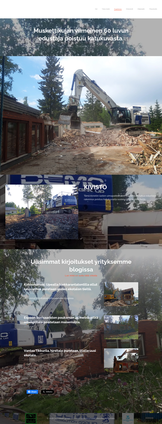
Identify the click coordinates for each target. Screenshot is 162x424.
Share (32, 392)
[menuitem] (135, 9)
